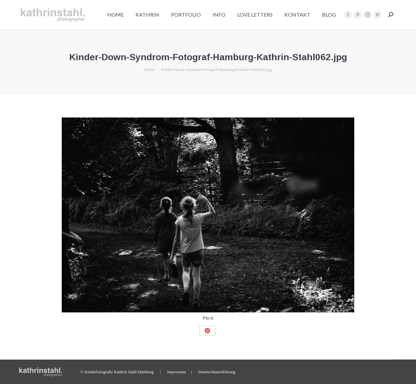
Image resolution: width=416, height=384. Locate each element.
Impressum (176, 371)
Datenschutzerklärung (216, 371)
